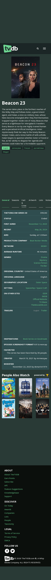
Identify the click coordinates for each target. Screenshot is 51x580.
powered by (41, 375)
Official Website (40, 299)
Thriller (43, 265)
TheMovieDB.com (39, 305)
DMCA (7, 540)
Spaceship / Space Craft (36, 288)
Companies (9, 513)
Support (8, 496)
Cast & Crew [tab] (24, 203)
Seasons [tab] (15, 200)
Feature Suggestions (13, 489)
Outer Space (41, 282)
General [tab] (5, 200)
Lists (6, 516)
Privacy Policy (10, 537)
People (7, 520)
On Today (8, 505)
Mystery (43, 260)
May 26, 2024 (41, 229)
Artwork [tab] (32, 200)
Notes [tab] (48, 200)
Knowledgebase (11, 492)
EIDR (45, 293)
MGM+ (44, 246)
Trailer (44, 310)
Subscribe (8, 481)
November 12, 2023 (38, 224)
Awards (7, 509)
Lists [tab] (41, 200)
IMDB (44, 296)
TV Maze (43, 302)
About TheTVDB (11, 474)
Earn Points (9, 478)
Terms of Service (12, 533)
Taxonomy (9, 524)
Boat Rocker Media (38, 240)
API (5, 485)
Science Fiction (40, 263)
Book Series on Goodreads (35, 339)
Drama (44, 257)
